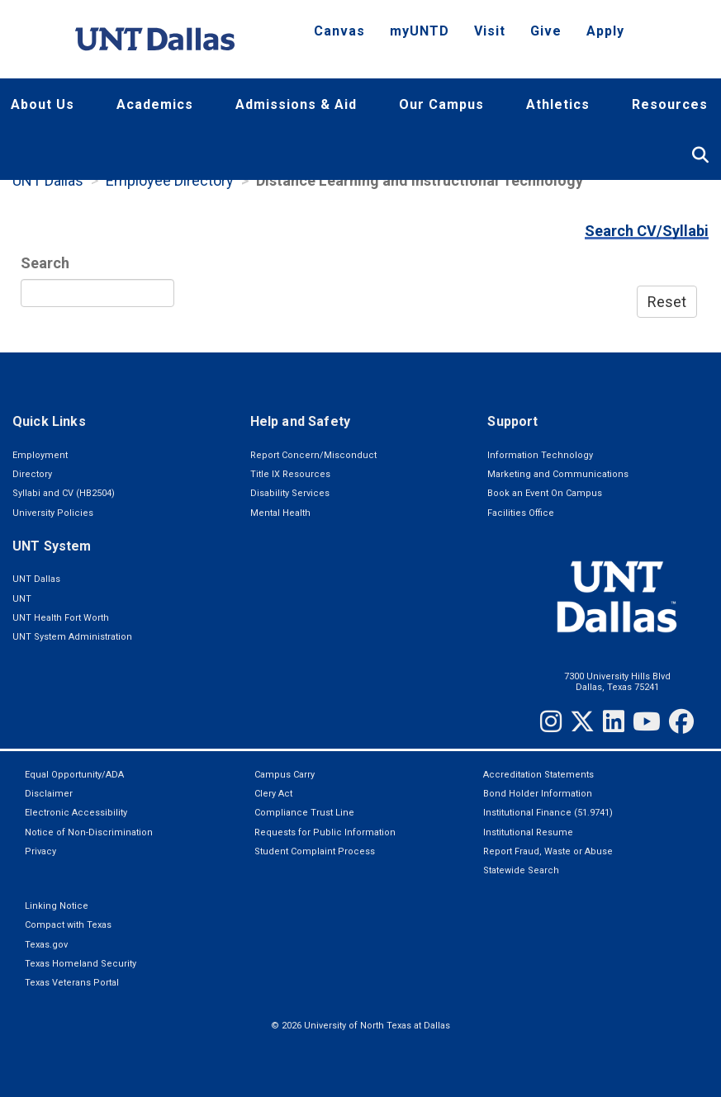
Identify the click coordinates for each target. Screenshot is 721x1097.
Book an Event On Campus (544, 493)
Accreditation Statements (538, 774)
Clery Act (273, 793)
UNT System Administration (72, 636)
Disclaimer (49, 793)
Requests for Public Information (325, 832)
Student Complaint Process (314, 851)
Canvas (339, 31)
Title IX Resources (290, 474)
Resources (670, 104)
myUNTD (419, 31)
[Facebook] (681, 721)
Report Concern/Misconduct (313, 455)
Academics (154, 104)
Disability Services (290, 493)
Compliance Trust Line (304, 812)
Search (45, 263)
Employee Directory (170, 180)
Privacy (40, 851)
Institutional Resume (528, 832)
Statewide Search (521, 870)
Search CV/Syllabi (647, 230)
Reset (666, 301)
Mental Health (280, 513)
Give (546, 31)
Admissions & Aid (296, 104)
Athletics (558, 104)
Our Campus (441, 104)
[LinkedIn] (613, 721)
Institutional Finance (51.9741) (548, 812)
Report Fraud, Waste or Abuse (548, 851)
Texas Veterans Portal (72, 982)
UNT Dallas (47, 180)
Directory (32, 474)
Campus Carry (284, 774)
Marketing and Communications (558, 474)
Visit (489, 31)
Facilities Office (520, 513)
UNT (21, 598)
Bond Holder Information (537, 793)
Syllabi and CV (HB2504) (63, 493)
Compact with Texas (68, 925)
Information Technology (540, 455)
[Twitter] (582, 721)
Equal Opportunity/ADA (74, 774)
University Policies (52, 513)
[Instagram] (551, 721)
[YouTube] (647, 721)
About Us (42, 104)
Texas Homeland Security (80, 963)
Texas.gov (46, 944)
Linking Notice (56, 906)
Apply (605, 31)
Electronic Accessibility (76, 812)
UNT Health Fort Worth (60, 617)
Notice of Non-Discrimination (89, 832)
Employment (40, 455)
